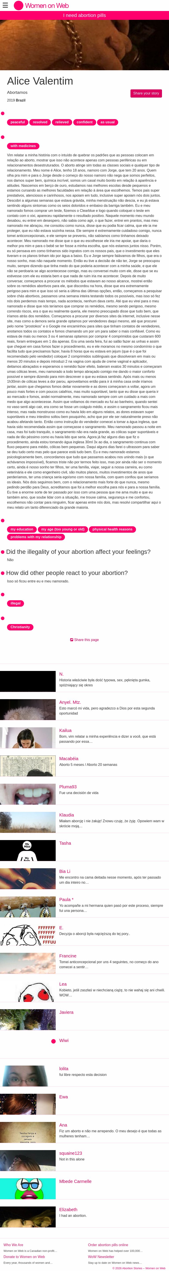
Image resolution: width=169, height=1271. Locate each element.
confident (85, 122)
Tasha (65, 843)
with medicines (23, 146)
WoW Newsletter (101, 1257)
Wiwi (63, 1040)
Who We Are (13, 1245)
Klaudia (66, 815)
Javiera (66, 1012)
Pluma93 (68, 786)
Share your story (146, 93)
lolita (63, 1068)
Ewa (63, 1096)
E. (61, 927)
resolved (40, 122)
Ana (63, 1125)
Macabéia (68, 758)
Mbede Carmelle (75, 1181)
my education (22, 529)
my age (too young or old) (62, 529)
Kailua (65, 730)
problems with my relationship (36, 537)
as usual (108, 122)
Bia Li (64, 871)
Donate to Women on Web (24, 1257)
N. (61, 674)
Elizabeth (68, 1209)
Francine (67, 955)
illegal (15, 603)
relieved (62, 122)
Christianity (20, 627)
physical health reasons (112, 529)
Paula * (66, 899)
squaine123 (70, 1153)
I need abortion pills (84, 15)
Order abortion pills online (108, 1245)
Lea (62, 984)
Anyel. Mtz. (70, 702)
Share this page (84, 640)
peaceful (18, 122)
